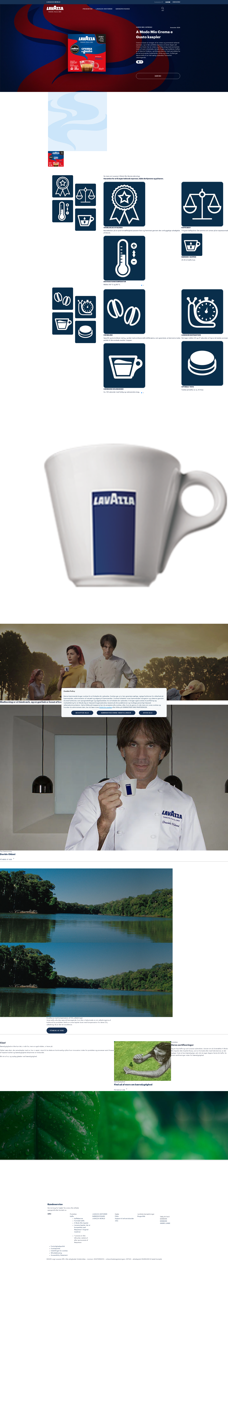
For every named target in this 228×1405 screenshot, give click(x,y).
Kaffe (72, 1216)
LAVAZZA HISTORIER (99, 1214)
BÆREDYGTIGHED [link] (123, 9)
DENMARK (163, 1221)
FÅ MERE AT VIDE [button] (7, 859)
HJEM (168, 2)
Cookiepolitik (55, 1248)
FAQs (117, 1216)
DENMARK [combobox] (163, 1219)
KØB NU (158, 76)
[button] (162, 9)
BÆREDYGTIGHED (98, 1216)
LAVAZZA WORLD (53, 2)
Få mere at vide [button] (121, 1090)
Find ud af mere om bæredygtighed (133, 1085)
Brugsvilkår (141, 1216)
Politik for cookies (105, 707)
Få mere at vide (57, 1030)
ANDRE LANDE (165, 1223)
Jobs (116, 1221)
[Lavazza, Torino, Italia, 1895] (55, 9)
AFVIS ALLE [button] (148, 713)
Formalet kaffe (79, 1221)
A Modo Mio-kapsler (81, 1223)
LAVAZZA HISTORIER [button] (104, 9)
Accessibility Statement (59, 1255)
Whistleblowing (56, 1253)
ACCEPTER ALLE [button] (82, 713)
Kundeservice (55, 1204)
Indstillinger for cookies (59, 1251)
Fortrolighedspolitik (58, 1246)
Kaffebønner (78, 1218)
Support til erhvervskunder (124, 1218)
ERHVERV (176, 2)
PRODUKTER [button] (87, 9)
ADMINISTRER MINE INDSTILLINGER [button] (116, 713)
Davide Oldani (7, 854)
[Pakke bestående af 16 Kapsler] (139, 62)
